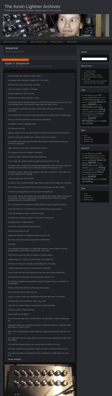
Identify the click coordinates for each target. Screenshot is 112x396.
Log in (85, 135)
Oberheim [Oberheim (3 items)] (102, 112)
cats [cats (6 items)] (100, 95)
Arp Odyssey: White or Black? (92, 75)
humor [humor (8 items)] (93, 102)
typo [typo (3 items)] (95, 121)
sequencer (37, 66)
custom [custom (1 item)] (99, 97)
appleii (22, 66)
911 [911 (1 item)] (83, 95)
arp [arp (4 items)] (89, 95)
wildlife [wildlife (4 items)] (104, 121)
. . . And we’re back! (89, 71)
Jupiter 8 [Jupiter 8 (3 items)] (85, 105)
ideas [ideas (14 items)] (100, 101)
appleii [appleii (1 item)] (86, 95)
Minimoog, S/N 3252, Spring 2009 (94, 83)
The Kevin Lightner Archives (32, 6)
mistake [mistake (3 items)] (95, 107)
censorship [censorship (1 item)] (85, 97)
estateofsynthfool (14, 60)
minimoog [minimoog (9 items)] (87, 107)
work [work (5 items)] (84, 123)
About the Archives (39, 42)
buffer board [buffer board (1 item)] (94, 95)
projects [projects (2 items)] (93, 114)
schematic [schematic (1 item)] (84, 116)
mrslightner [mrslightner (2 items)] (90, 112)
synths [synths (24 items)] (92, 118)
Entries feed (87, 137)
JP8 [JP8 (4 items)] (104, 102)
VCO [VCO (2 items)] (99, 121)
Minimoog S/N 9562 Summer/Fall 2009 (95, 81)
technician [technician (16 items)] (88, 120)
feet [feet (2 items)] (88, 102)
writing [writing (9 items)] (89, 123)
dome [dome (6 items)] (87, 99)
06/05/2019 (24, 60)
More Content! (57, 42)
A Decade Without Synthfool (14, 42)
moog (26, 66)
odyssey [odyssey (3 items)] (88, 114)
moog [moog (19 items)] (101, 109)
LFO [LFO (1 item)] (98, 105)
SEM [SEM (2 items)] (89, 116)
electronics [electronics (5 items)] (94, 99)
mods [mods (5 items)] (100, 107)
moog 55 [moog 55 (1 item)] (84, 111)
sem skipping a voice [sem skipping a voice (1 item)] (96, 116)
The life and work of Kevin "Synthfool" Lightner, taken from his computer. (33, 10)
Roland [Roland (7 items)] (100, 114)
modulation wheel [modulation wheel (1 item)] (93, 109)
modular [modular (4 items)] (85, 109)
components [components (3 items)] (92, 97)
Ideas (12, 66)
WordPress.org (88, 141)
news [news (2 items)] (96, 112)
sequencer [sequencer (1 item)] (84, 118)
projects (31, 66)
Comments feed (88, 139)
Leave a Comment (46, 66)
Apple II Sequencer (17, 63)
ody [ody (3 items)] (83, 114)
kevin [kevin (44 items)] (92, 104)
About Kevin (72, 42)
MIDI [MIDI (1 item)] (100, 105)
